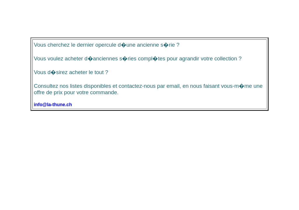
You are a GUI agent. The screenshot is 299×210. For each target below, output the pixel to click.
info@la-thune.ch (53, 104)
